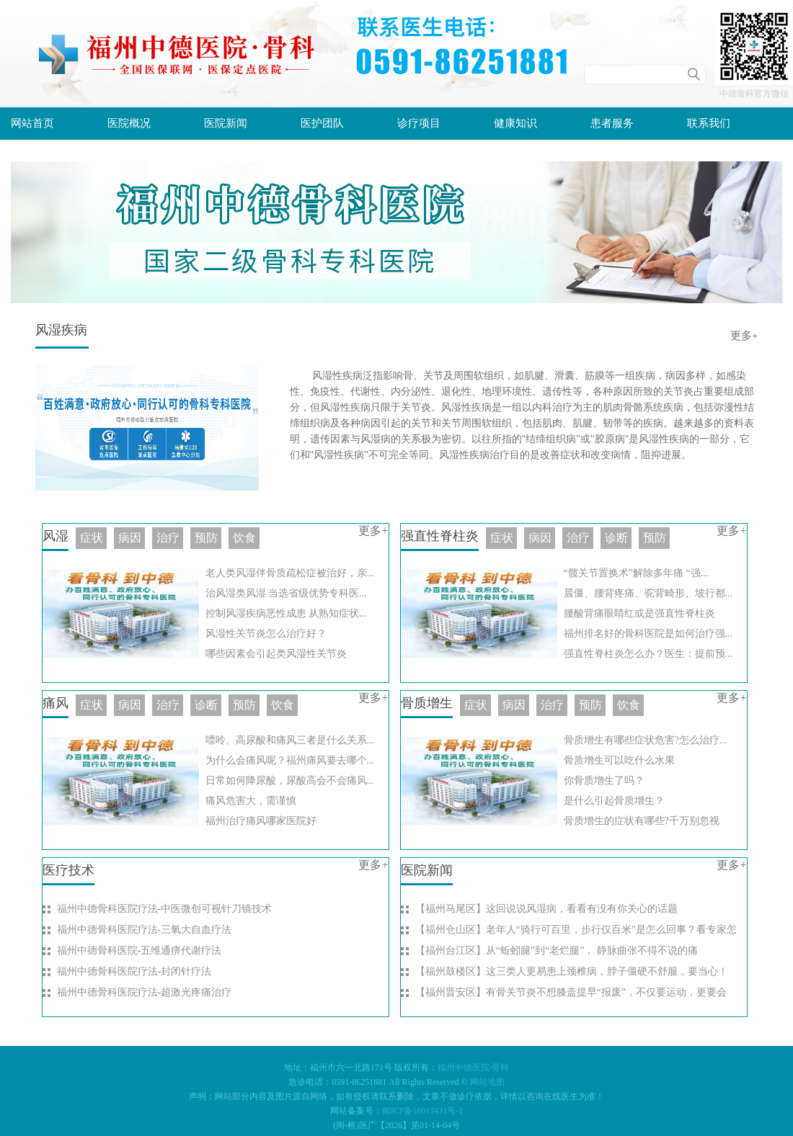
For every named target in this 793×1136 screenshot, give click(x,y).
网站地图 (487, 1082)
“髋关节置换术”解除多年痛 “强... (636, 573)
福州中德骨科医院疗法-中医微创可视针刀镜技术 (165, 908)
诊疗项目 (418, 123)
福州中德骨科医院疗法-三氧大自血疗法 (144, 929)
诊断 (616, 538)
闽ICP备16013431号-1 (423, 1111)
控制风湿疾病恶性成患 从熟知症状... (286, 613)
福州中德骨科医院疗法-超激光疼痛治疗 (144, 992)
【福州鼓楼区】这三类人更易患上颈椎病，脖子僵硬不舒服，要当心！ (571, 971)
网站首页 (32, 123)
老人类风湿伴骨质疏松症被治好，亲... (290, 573)
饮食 (244, 538)
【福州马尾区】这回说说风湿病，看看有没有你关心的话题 (546, 908)
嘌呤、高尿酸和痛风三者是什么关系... (290, 740)
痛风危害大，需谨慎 (250, 800)
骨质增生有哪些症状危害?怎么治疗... (645, 740)
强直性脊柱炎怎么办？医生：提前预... (648, 653)
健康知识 (515, 123)
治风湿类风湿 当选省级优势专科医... (286, 593)
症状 (501, 538)
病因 (539, 538)
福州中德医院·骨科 (473, 1068)
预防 (654, 538)
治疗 (578, 538)
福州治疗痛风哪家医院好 (260, 820)
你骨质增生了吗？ (604, 780)
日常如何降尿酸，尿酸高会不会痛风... (290, 780)
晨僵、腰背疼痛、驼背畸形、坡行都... (648, 593)
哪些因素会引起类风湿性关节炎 (276, 653)
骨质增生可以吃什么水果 (619, 760)
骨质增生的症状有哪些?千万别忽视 (641, 820)
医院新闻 (225, 123)
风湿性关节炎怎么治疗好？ (266, 633)
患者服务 (612, 123)
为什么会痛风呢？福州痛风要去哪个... (290, 760)
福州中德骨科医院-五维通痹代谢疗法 (139, 950)
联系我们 (708, 123)
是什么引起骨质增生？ (614, 800)
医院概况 (129, 123)
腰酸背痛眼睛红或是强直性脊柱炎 (639, 613)
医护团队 (322, 123)
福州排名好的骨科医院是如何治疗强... (648, 633)
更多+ (744, 335)
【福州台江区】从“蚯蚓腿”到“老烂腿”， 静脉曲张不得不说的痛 (556, 950)
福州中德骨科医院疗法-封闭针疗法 (134, 971)
